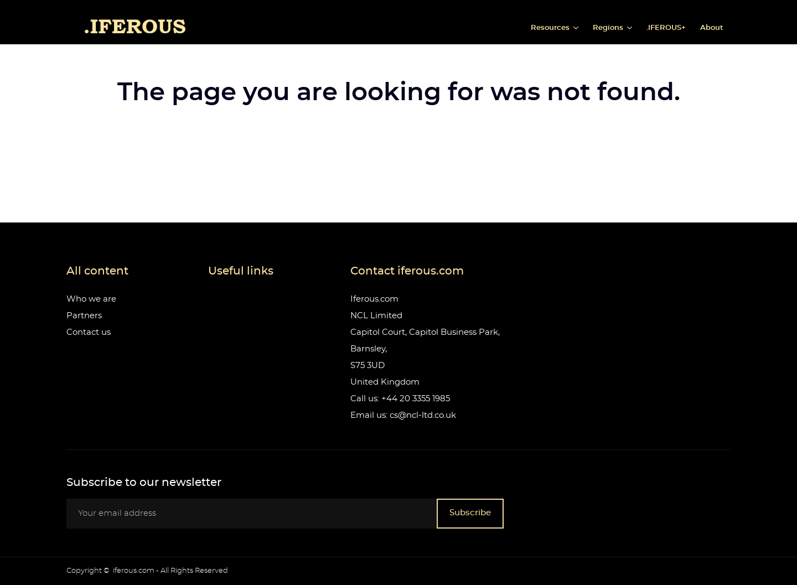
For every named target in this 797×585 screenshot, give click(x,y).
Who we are (91, 299)
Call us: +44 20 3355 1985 (400, 399)
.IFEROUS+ (666, 28)
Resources (551, 28)
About (711, 28)
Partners (84, 316)
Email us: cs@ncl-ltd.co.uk (403, 415)
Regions (609, 28)
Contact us (88, 332)
